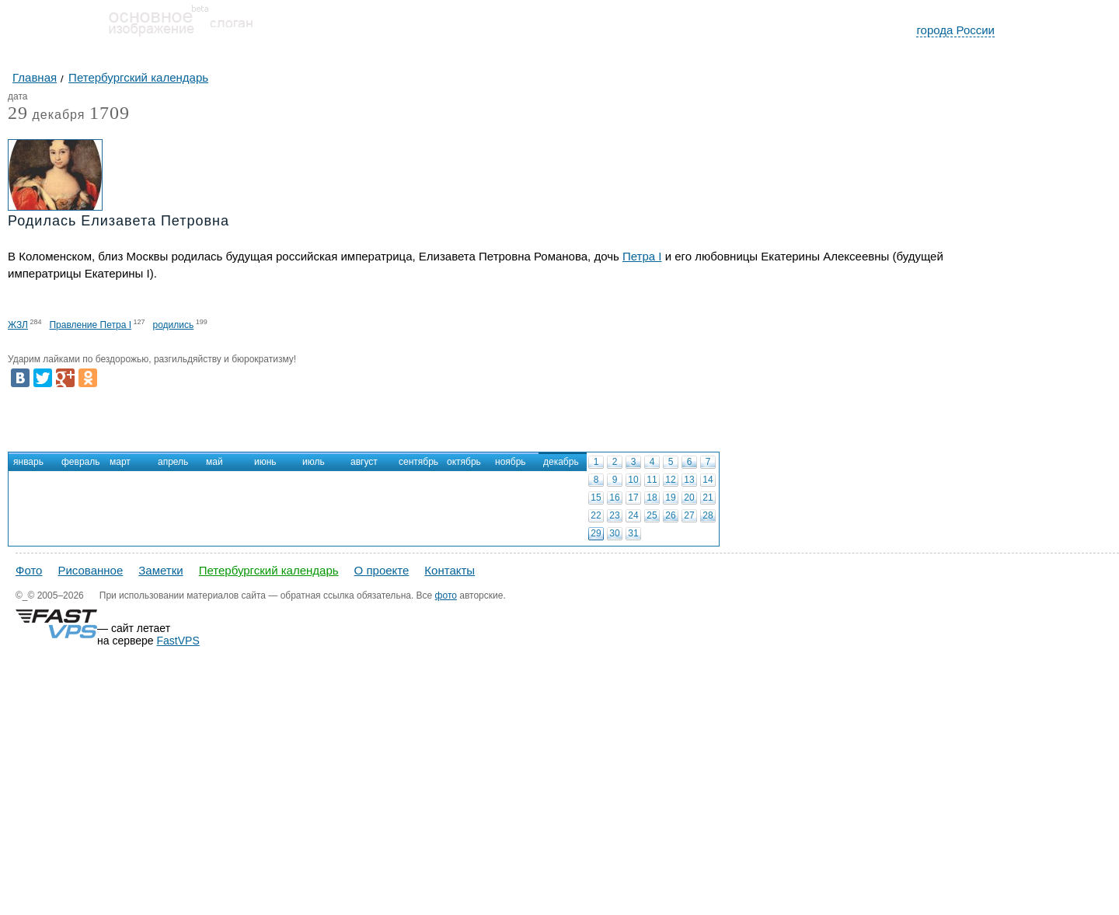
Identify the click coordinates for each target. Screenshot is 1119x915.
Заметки (160, 570)
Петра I (642, 256)
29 (596, 533)
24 (633, 515)
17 (633, 497)
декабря (46, 115)
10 (633, 479)
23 (614, 515)
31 (633, 533)
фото (446, 595)
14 (707, 479)
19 (670, 497)
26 (670, 515)
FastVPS (178, 640)
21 (707, 497)
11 (652, 479)
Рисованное (90, 570)
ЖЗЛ (18, 325)
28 (707, 515)
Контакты (449, 570)
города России (955, 30)
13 (689, 479)
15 (596, 497)
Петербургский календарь (269, 570)
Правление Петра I (90, 325)
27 (689, 515)
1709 (109, 113)
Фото (29, 570)
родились (173, 325)
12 (670, 479)
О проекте (382, 570)
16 (614, 497)
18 (652, 497)
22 (596, 515)
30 (614, 533)
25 (652, 515)
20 (689, 497)
